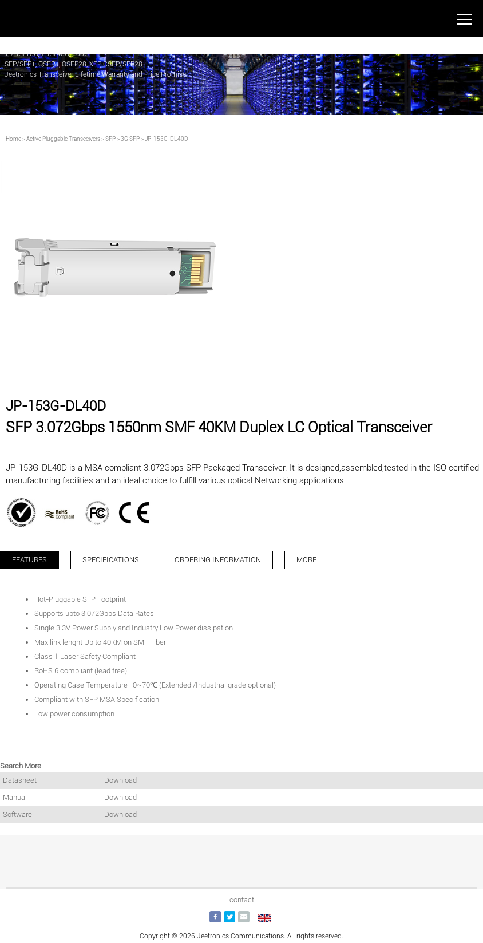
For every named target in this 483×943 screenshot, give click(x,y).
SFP (110, 139)
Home (13, 139)
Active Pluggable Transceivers (63, 139)
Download (120, 780)
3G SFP (130, 139)
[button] (223, 372)
